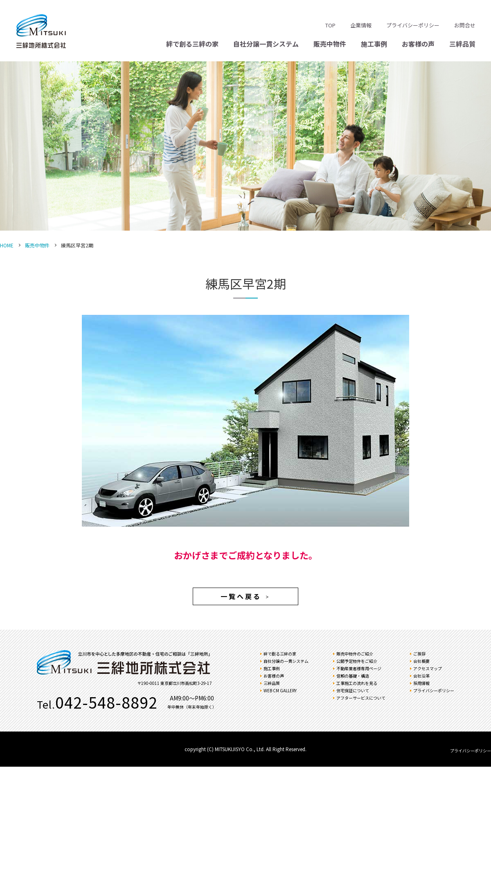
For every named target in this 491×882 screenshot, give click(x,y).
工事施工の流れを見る (356, 683)
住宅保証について (352, 690)
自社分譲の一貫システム (286, 661)
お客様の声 (418, 44)
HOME (7, 245)
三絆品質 (462, 44)
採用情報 (421, 683)
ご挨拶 (419, 654)
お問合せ (464, 25)
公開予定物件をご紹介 (356, 661)
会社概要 (421, 661)
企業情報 (361, 25)
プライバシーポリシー (412, 25)
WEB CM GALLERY (280, 690)
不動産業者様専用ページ (358, 668)
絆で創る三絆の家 (192, 44)
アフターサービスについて (360, 698)
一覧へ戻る (245, 596)
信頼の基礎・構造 (352, 676)
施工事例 (374, 44)
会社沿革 (421, 676)
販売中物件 (329, 44)
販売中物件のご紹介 (354, 654)
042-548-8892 (106, 702)
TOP (330, 25)
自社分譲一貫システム (266, 44)
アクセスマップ (427, 668)
